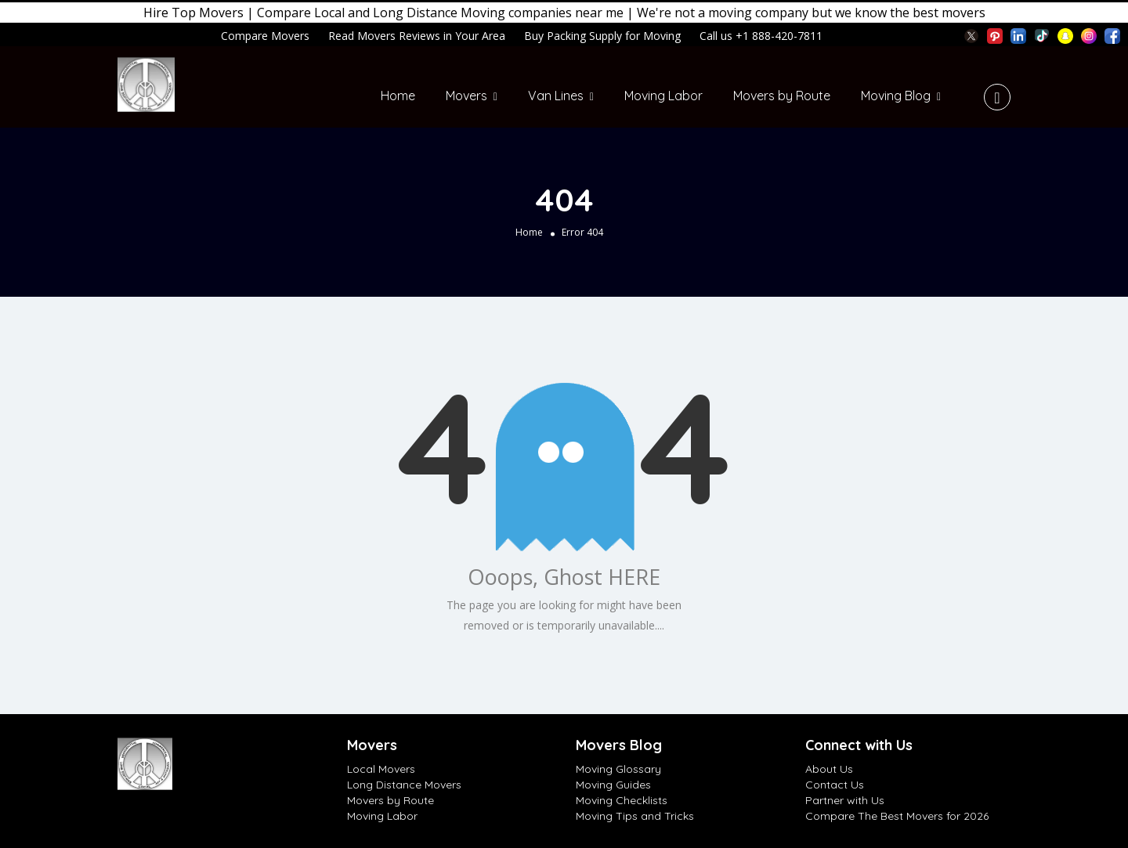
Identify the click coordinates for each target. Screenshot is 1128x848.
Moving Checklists (621, 800)
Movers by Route (781, 95)
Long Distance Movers (404, 785)
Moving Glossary (618, 769)
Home (398, 95)
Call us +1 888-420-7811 (761, 35)
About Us (829, 769)
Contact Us (834, 785)
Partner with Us (844, 800)
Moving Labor (663, 95)
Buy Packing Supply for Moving (602, 35)
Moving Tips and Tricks (635, 816)
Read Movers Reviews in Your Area (416, 35)
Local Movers (381, 769)
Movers (466, 95)
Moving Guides (613, 785)
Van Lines (556, 95)
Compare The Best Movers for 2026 (897, 816)
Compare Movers (265, 35)
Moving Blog (896, 95)
